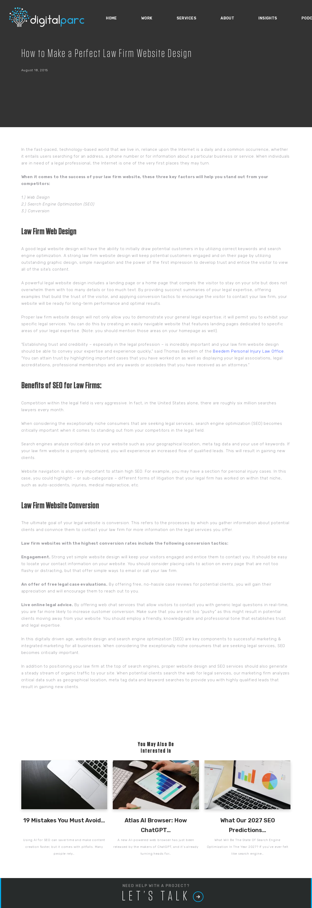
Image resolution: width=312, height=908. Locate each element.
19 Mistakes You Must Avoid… (64, 820)
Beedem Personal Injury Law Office (248, 351)
